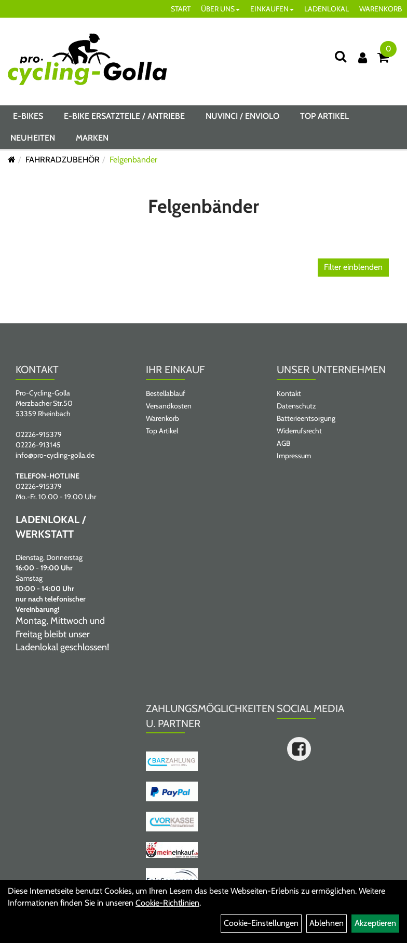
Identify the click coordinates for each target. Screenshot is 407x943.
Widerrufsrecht (299, 430)
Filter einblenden (353, 267)
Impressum (294, 455)
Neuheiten (32, 138)
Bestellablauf (165, 393)
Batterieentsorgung (306, 418)
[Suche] (340, 56)
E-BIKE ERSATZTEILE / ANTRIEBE (124, 116)
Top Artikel (324, 116)
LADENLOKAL (326, 8)
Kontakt (289, 393)
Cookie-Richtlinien (167, 903)
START (181, 8)
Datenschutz (296, 406)
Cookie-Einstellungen (261, 923)
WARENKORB (380, 8)
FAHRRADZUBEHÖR (62, 160)
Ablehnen (326, 923)
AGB (283, 443)
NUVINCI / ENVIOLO (242, 116)
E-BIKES (28, 116)
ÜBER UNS (220, 8)
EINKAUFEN (272, 8)
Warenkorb (162, 418)
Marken (92, 138)
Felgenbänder (133, 160)
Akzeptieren (375, 923)
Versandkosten (169, 406)
